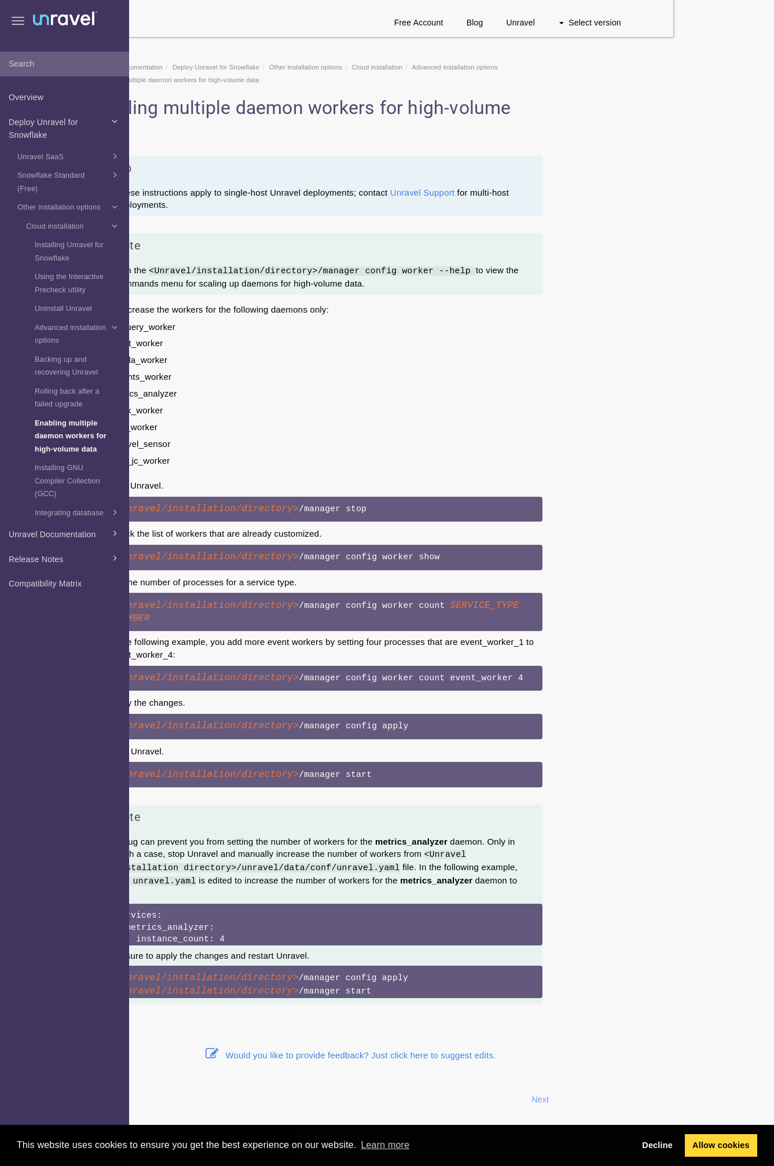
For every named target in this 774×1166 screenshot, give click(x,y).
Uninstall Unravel (63, 309)
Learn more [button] (385, 1145)
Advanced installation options (78, 333)
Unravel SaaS (69, 156)
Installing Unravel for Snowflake (69, 251)
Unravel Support (523, 192)
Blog (575, 22)
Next (641, 1099)
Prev (160, 1099)
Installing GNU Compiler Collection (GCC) (67, 481)
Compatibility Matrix (45, 583)
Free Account (519, 22)
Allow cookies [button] (721, 1145)
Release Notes (65, 558)
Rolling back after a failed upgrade (67, 398)
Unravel (621, 22)
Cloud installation (73, 225)
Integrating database (78, 512)
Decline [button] (657, 1145)
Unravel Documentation (65, 533)
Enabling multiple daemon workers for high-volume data (71, 436)
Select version (691, 22)
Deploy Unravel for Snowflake (65, 127)
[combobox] (64, 64)
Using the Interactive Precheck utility (69, 283)
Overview (26, 97)
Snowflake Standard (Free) (69, 180)
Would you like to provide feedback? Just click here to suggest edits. (451, 1055)
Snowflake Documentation (225, 67)
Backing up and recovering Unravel (66, 366)
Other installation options (69, 206)
